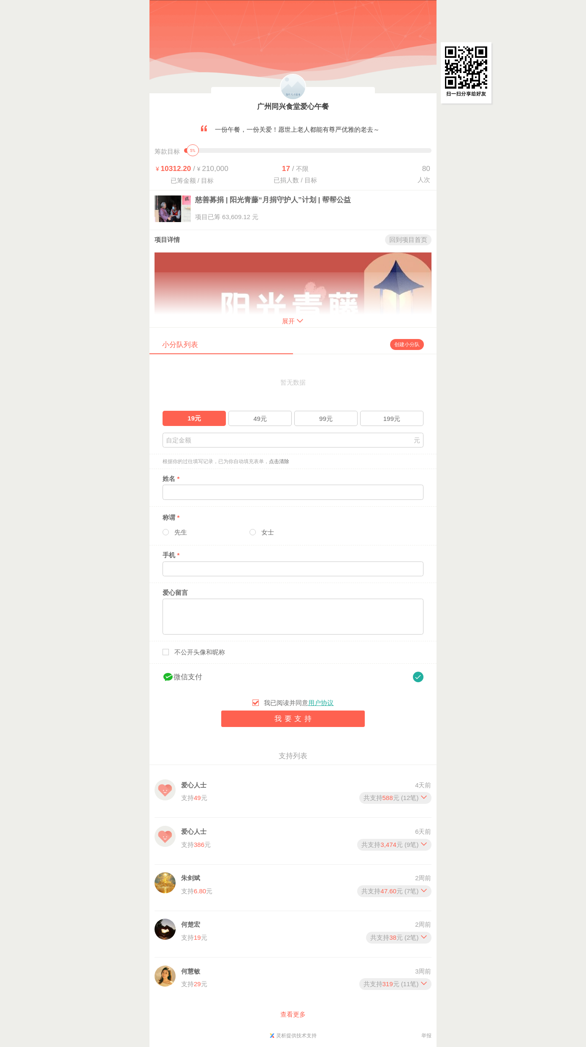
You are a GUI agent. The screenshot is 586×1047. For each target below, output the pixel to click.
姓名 (171, 478)
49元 (260, 418)
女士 (267, 532)
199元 (391, 418)
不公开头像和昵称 (199, 652)
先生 (180, 532)
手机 (171, 555)
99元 (326, 418)
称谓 (171, 517)
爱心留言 (175, 592)
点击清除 (279, 461)
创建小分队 (407, 344)
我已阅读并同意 (299, 702)
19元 (194, 418)
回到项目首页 (408, 239)
